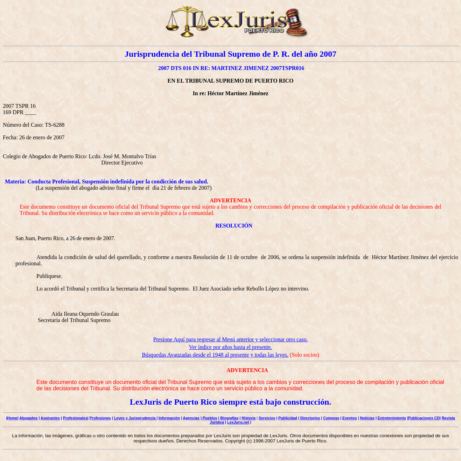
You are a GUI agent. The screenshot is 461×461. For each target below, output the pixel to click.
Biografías (229, 418)
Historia (249, 418)
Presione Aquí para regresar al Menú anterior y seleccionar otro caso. (230, 339)
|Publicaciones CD (423, 418)
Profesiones (100, 418)
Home (12, 418)
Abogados (28, 418)
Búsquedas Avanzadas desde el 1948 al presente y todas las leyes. (215, 355)
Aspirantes (50, 418)
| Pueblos (209, 418)
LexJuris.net (238, 422)
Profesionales (75, 418)
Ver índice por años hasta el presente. (230, 347)
